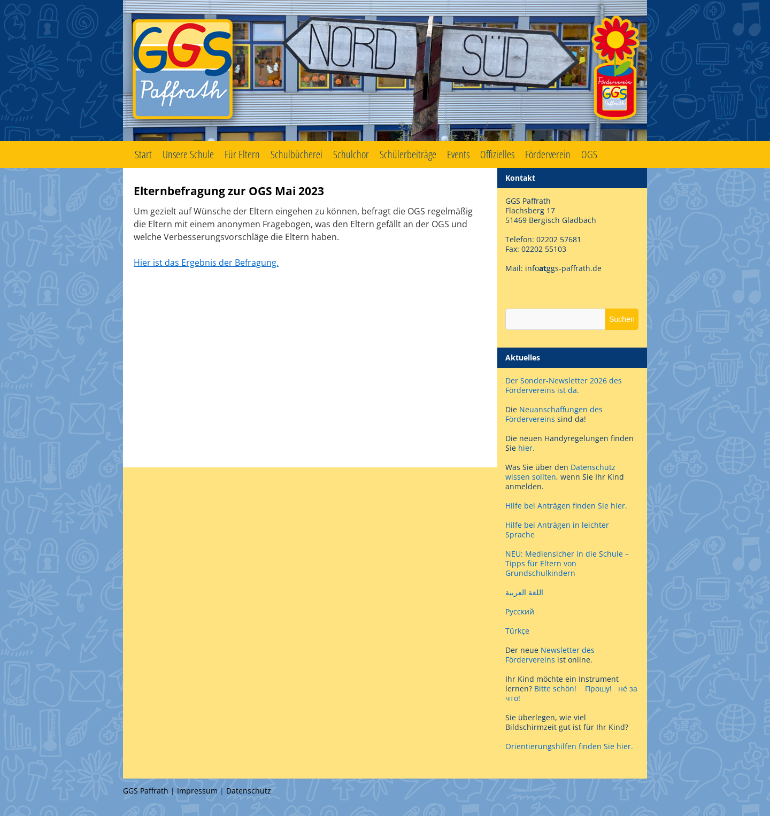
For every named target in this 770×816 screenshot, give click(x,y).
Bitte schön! (555, 688)
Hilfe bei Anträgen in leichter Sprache (557, 530)
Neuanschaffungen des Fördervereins (554, 414)
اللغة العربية (524, 592)
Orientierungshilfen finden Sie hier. (569, 746)
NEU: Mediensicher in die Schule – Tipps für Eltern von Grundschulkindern (567, 563)
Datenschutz (248, 791)
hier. (526, 448)
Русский (519, 611)
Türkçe (517, 631)
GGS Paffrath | (150, 791)
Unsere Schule (188, 154)
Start (143, 154)
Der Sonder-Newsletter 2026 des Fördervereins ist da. (563, 385)
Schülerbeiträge (408, 154)
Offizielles (497, 154)
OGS (589, 154)
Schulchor (351, 154)
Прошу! (598, 688)
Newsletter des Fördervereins (550, 655)
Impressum (197, 791)
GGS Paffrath (385, 70)
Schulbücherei (296, 154)
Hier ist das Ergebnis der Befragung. (206, 262)
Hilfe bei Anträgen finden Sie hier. (567, 506)
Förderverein (548, 154)
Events (458, 154)
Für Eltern (242, 154)
